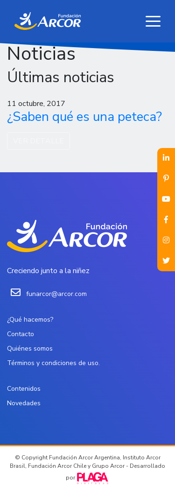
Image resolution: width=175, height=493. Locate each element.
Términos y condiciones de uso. (53, 363)
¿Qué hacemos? (30, 319)
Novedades (24, 403)
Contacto (20, 334)
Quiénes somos (30, 348)
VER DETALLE (38, 141)
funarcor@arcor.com (56, 293)
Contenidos (24, 388)
